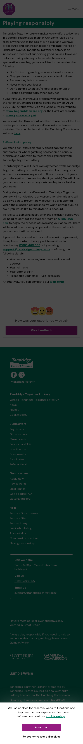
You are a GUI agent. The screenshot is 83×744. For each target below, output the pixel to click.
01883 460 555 (29, 245)
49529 (60, 700)
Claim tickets (18, 439)
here (17, 133)
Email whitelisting (21, 528)
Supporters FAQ (20, 444)
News (13, 405)
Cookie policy (18, 415)
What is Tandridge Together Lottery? (34, 400)
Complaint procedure (24, 538)
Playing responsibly (22, 543)
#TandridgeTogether (23, 381)
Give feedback (41, 330)
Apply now (17, 479)
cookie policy (55, 716)
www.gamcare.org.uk (21, 115)
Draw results (18, 454)
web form (57, 282)
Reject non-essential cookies (41, 736)
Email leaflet (17, 489)
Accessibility (18, 533)
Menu (73, 9)
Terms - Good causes (24, 513)
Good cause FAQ (21, 494)
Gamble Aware (19, 642)
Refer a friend (18, 464)
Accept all (41, 727)
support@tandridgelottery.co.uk (26, 249)
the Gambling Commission (53, 695)
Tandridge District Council (27, 691)
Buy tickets (17, 429)
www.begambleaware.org (24, 111)
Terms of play (18, 523)
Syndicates (17, 459)
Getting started (20, 498)
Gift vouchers (18, 434)
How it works (18, 449)
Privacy (14, 410)
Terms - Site (18, 518)
